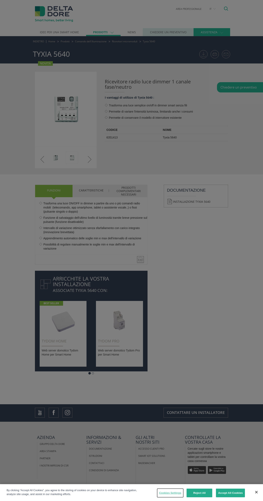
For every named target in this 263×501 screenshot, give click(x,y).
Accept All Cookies (230, 492)
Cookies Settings (170, 492)
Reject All (199, 492)
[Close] (256, 492)
